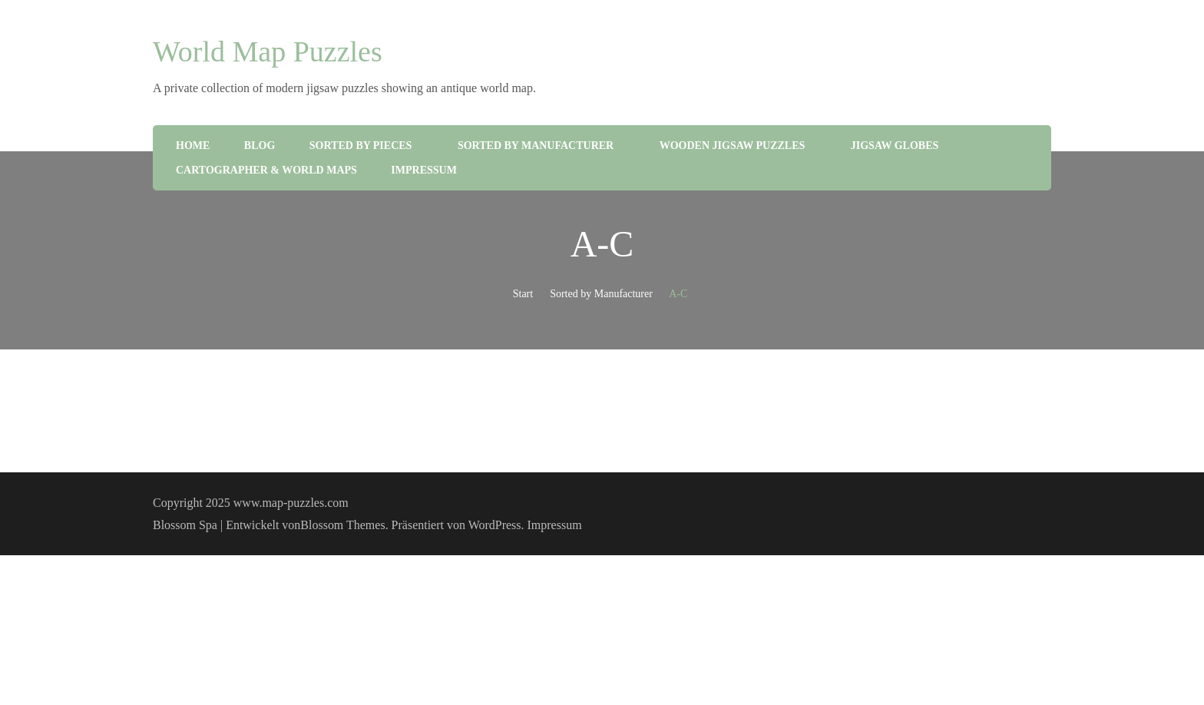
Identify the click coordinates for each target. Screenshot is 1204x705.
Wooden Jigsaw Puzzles (732, 145)
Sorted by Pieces (360, 145)
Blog (259, 145)
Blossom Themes (342, 524)
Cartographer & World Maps (266, 170)
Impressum (424, 170)
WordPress (494, 524)
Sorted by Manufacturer (536, 145)
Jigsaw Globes (895, 145)
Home (193, 145)
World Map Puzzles (267, 51)
